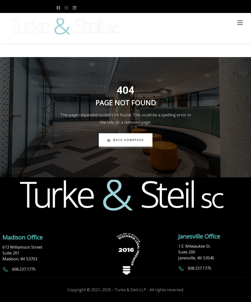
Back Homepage (125, 140)
